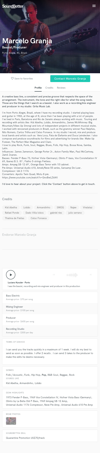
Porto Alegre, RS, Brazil (14, 52)
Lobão (26, 207)
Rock (71, 374)
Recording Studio (15, 328)
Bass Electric (13, 295)
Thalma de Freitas (14, 218)
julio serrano (75, 212)
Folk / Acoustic (14, 374)
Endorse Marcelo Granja (19, 235)
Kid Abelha (11, 207)
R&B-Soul (53, 374)
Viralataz (87, 207)
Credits (49, 87)
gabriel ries (56, 212)
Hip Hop (35, 374)
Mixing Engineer (14, 306)
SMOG (60, 207)
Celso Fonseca (39, 218)
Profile (38, 87)
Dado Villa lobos (35, 212)
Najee (73, 207)
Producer (11, 317)
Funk (26, 374)
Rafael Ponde (12, 212)
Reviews (61, 87)
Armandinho (43, 207)
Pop (44, 374)
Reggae (63, 374)
